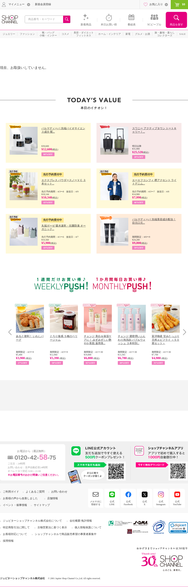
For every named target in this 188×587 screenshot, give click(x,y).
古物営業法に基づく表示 (52, 527)
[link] (178, 527)
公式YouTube (177, 503)
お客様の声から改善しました (20, 498)
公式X (144, 503)
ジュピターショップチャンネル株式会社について (32, 520)
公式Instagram (161, 503)
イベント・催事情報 (15, 505)
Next (183, 332)
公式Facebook (128, 503)
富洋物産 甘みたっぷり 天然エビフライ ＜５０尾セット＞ (165, 340)
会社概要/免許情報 (81, 520)
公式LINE (112, 503)
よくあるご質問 (35, 491)
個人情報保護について (88, 527)
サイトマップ (42, 505)
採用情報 (8, 540)
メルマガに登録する (95, 503)
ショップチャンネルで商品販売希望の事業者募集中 (65, 534)
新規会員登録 (43, 4)
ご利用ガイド (11, 491)
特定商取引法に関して (16, 527)
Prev (11, 332)
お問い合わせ (59, 491)
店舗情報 (52, 498)
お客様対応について (15, 534)
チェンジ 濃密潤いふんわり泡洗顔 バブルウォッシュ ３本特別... (131, 340)
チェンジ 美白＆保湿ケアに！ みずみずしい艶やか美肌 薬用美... (97, 340)
